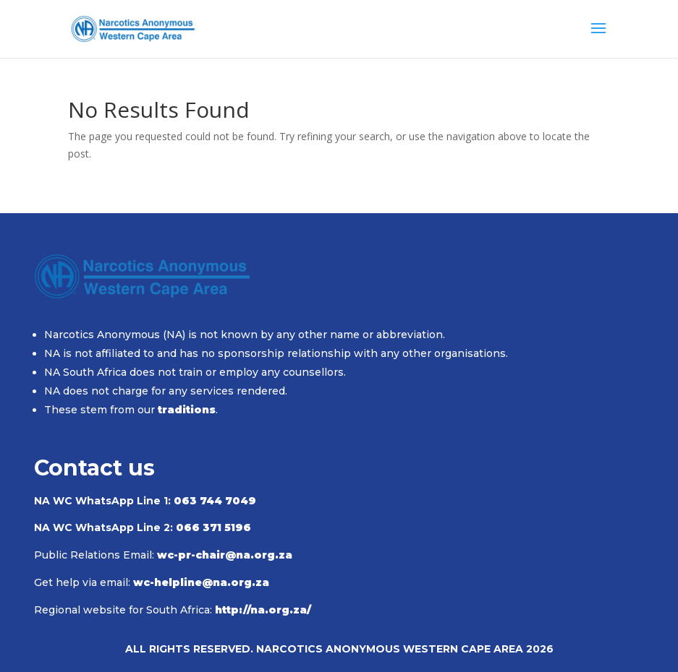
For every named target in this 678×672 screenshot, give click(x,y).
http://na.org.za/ (263, 609)
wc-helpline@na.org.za (201, 582)
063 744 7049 (215, 500)
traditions (187, 409)
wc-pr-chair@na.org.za (224, 554)
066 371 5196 (213, 527)
